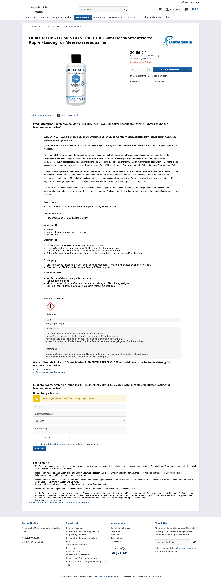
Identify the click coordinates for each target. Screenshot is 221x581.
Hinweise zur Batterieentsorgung (81, 558)
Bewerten (161, 75)
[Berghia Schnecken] (62, 17)
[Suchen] (125, 9)
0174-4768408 (31, 538)
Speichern (39, 448)
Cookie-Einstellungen (121, 528)
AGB (68, 565)
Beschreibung (35, 115)
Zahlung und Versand (76, 544)
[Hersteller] (131, 17)
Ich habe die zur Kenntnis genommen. (66, 444)
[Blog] (167, 17)
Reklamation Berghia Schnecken (81, 538)
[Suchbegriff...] (103, 9)
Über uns (115, 534)
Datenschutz (116, 538)
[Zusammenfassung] (79, 414)
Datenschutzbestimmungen (61, 444)
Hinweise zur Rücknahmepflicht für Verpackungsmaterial (83, 533)
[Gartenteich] (115, 17)
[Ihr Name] (79, 406)
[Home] (27, 17)
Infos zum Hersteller (70, 115)
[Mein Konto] (173, 9)
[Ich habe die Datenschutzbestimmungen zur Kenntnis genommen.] (34, 444)
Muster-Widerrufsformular (78, 554)
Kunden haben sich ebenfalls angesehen (69, 502)
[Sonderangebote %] (150, 17)
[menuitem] (103, 10)
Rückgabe (70, 548)
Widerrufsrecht (73, 551)
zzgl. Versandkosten (147, 58)
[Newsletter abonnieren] (194, 542)
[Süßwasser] (99, 17)
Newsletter (116, 531)
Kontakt (69, 541)
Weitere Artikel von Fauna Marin (49, 372)
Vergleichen (137, 75)
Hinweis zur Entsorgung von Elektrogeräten (86, 561)
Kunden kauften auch (39, 502)
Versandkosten (104, 576)
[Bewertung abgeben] (79, 421)
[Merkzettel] (160, 9)
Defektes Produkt (74, 528)
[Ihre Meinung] (79, 430)
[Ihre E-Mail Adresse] (172, 542)
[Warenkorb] (191, 9)
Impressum (116, 541)
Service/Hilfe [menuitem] (189, 2)
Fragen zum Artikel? (43, 369)
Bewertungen (51, 115)
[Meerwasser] (83, 17)
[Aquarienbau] (41, 17)
